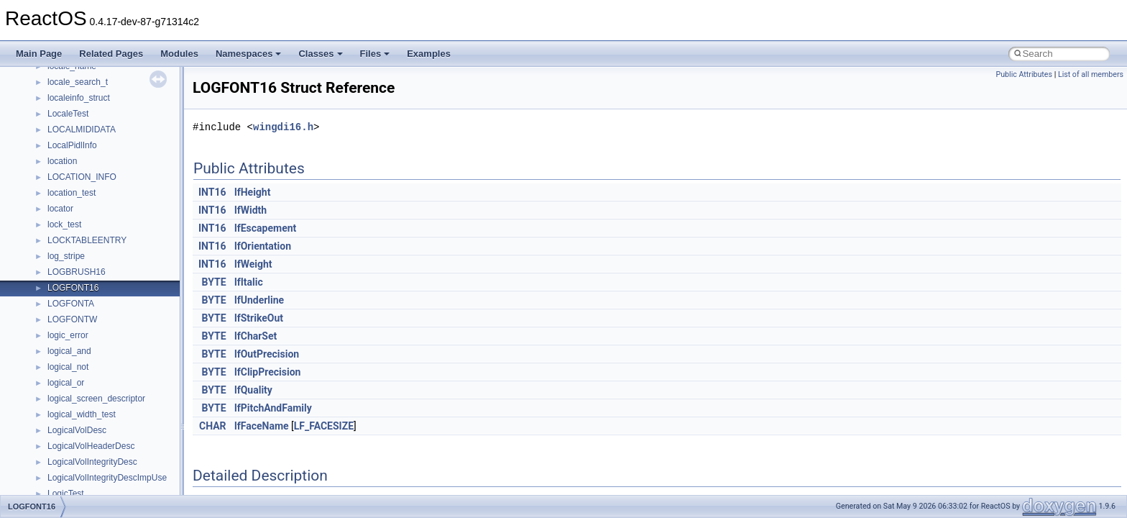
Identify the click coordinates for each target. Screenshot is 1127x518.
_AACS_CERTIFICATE (92, 104)
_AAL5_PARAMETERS (92, 263)
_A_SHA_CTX (75, 73)
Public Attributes (1023, 74)
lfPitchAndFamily (273, 408)
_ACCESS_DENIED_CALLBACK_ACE (122, 452)
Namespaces (249, 53)
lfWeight (253, 264)
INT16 (212, 192)
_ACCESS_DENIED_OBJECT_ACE (116, 484)
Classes (320, 53)
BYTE (214, 282)
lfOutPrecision (266, 354)
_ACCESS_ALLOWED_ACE (102, 358)
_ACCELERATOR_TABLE (97, 342)
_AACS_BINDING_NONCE (99, 88)
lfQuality (253, 390)
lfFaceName (261, 426)
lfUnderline (259, 300)
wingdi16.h (283, 127)
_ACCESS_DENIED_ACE (97, 437)
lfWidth (250, 210)
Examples (429, 53)
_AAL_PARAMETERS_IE (96, 278)
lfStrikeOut (258, 318)
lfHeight (252, 192)
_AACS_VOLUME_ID (88, 215)
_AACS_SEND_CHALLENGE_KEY (115, 183)
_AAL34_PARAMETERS (94, 247)
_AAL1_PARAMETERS (92, 231)
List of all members (1090, 74)
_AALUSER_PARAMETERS (101, 294)
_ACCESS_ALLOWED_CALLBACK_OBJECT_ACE (146, 389)
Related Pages (111, 53)
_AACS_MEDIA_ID (84, 136)
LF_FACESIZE (324, 426)
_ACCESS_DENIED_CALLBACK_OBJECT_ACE (141, 468)
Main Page (39, 53)
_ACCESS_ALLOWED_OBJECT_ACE (121, 405)
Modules (179, 53)
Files (375, 53)
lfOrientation (262, 246)
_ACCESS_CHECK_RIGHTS (103, 421)
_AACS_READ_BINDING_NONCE (114, 152)
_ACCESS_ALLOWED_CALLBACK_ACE (127, 373)
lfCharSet (255, 336)
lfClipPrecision (267, 372)
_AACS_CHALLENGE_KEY (101, 120)
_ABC (58, 310)
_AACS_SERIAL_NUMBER (100, 199)
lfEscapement (265, 228)
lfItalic (248, 282)
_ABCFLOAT (72, 326)
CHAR (212, 426)
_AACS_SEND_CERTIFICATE (106, 168)
